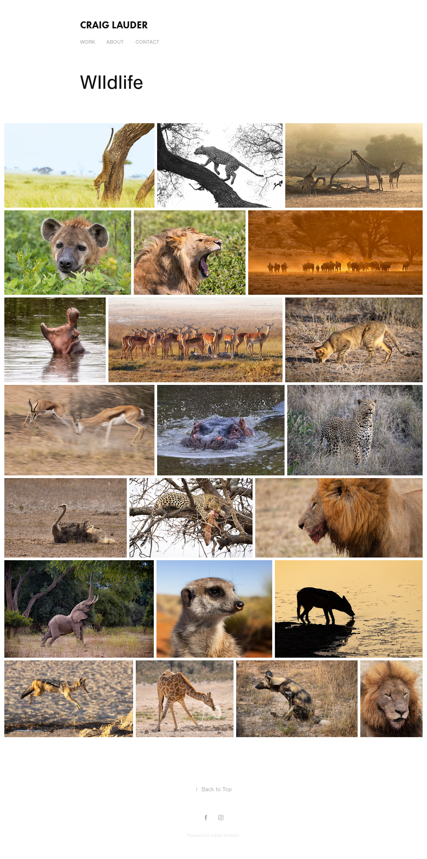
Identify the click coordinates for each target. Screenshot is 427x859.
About (115, 42)
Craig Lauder (114, 25)
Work (87, 42)
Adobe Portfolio (225, 835)
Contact (147, 42)
